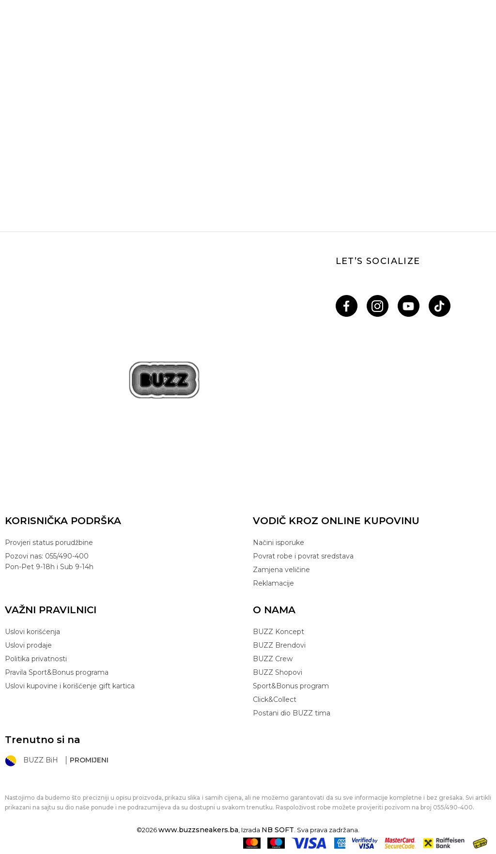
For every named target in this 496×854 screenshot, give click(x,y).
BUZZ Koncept (278, 631)
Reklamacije (273, 583)
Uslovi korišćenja (32, 631)
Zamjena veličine (281, 569)
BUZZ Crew (273, 658)
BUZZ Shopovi (277, 672)
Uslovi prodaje (28, 645)
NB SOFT (278, 829)
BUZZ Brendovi (279, 645)
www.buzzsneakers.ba (198, 829)
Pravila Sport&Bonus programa (56, 672)
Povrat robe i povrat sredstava (303, 556)
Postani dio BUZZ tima (291, 713)
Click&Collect (274, 699)
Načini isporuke (278, 542)
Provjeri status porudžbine (49, 542)
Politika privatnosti (36, 658)
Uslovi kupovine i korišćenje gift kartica (70, 686)
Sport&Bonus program (291, 686)
